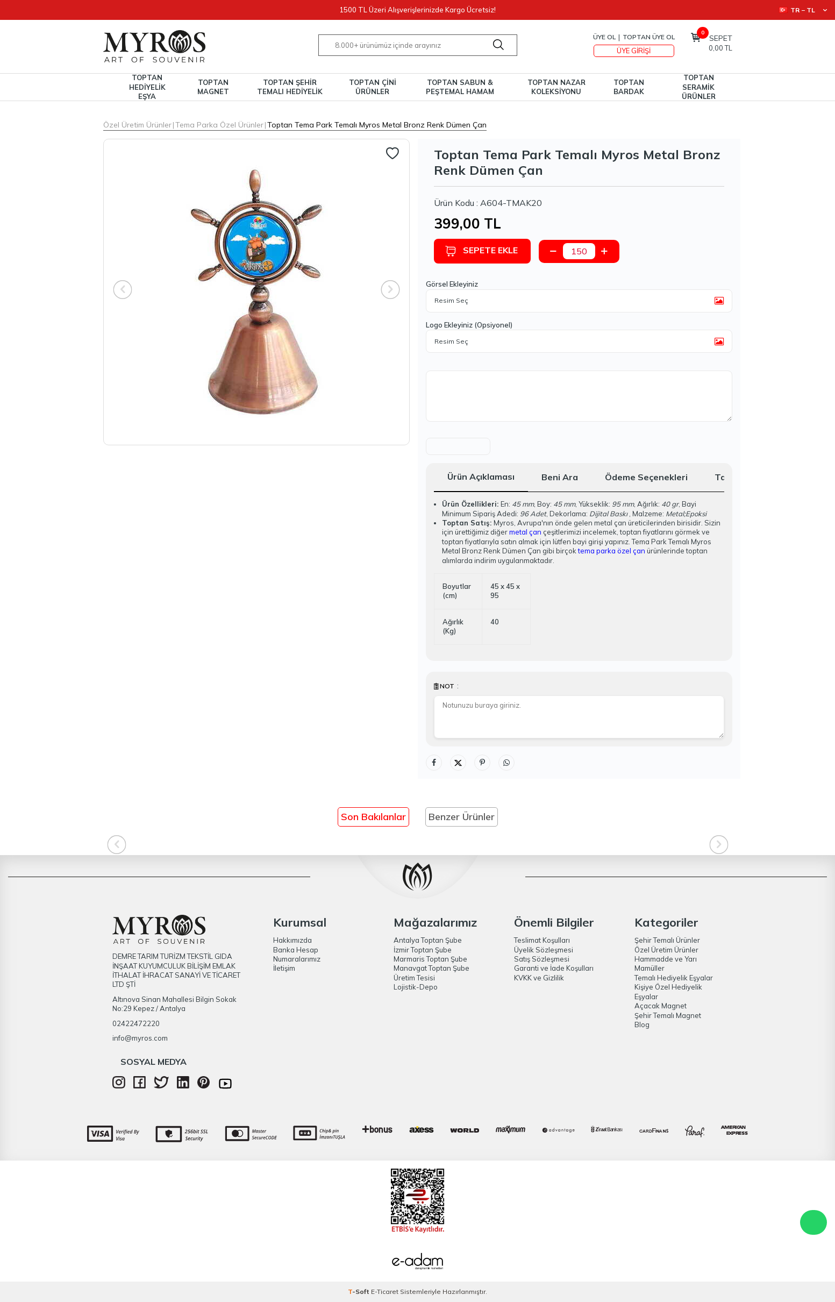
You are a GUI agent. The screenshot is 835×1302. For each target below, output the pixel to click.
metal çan (525, 532)
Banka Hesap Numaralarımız (296, 954)
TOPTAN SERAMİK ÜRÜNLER (699, 87)
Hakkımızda (292, 940)
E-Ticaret (384, 1291)
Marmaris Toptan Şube (430, 959)
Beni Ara (559, 477)
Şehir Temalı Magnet (667, 1015)
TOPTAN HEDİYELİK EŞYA (147, 87)
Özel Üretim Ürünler (137, 125)
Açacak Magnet (660, 1005)
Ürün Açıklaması (481, 476)
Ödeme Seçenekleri (646, 477)
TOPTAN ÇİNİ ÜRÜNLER (372, 87)
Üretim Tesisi (414, 977)
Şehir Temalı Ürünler (667, 940)
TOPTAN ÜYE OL (649, 37)
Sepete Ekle (481, 251)
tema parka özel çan (611, 550)
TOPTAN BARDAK (628, 87)
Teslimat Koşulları (542, 940)
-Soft (359, 1291)
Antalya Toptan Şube (428, 940)
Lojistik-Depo (416, 987)
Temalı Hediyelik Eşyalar (673, 977)
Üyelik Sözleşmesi (543, 949)
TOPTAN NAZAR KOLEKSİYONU (556, 87)
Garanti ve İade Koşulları (554, 968)
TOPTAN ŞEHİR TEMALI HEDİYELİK (290, 87)
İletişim (284, 968)
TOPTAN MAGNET (213, 87)
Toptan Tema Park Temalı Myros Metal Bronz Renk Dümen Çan (377, 125)
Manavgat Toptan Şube (431, 968)
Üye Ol (604, 37)
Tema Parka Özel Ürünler (219, 125)
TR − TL (803, 10)
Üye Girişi (634, 50)
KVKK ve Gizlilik (539, 977)
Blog (642, 1024)
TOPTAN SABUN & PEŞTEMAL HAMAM (460, 87)
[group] (256, 292)
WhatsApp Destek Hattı (813, 1222)
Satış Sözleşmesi (541, 959)
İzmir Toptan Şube (423, 949)
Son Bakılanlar (373, 816)
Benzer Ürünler (462, 816)
